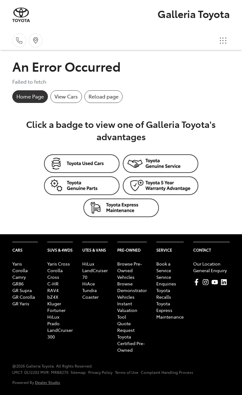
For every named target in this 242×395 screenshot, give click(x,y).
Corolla (20, 270)
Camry (19, 277)
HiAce (88, 283)
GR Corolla (23, 297)
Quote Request (126, 326)
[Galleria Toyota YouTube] (216, 282)
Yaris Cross (58, 263)
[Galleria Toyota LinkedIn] (225, 282)
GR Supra (22, 290)
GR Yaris (20, 303)
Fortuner (56, 310)
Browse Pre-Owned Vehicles (129, 270)
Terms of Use (126, 372)
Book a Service (163, 266)
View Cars (66, 96)
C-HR (53, 283)
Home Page (30, 96)
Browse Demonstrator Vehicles (132, 290)
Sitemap (78, 372)
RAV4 (53, 290)
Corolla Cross (55, 273)
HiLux (53, 317)
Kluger (54, 303)
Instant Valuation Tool (127, 310)
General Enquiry (210, 270)
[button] (223, 40)
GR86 (18, 283)
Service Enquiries (166, 280)
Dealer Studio (47, 382)
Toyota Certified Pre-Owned (131, 343)
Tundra (89, 290)
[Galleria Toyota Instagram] (206, 282)
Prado (53, 323)
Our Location (207, 263)
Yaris (17, 263)
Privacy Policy (100, 372)
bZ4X (52, 297)
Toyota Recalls (163, 293)
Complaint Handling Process (167, 372)
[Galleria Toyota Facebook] (197, 282)
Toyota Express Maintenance (170, 310)
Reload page (103, 96)
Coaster (90, 297)
